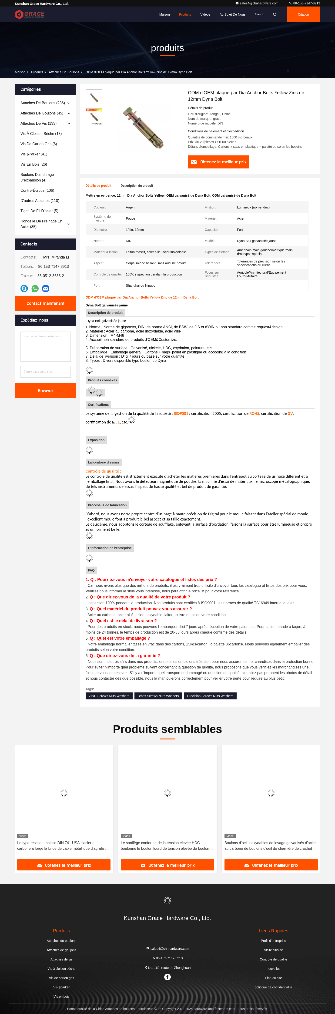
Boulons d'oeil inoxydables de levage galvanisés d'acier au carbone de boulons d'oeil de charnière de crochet (270, 845)
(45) (41, 113)
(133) (38, 123)
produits (37, 72)
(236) (42, 103)
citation (303, 14)
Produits (185, 14)
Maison (164, 14)
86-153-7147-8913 (304, 3)
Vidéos (205, 14)
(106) (37, 190)
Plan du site (273, 978)
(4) (37, 177)
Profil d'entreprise (273, 941)
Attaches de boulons (64, 72)
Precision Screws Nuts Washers (210, 696)
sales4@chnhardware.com (257, 3)
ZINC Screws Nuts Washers (109, 696)
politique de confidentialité (273, 987)
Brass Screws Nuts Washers (158, 696)
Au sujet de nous (232, 14)
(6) (38, 144)
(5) (39, 211)
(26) (33, 164)
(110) (39, 201)
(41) (33, 154)
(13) (41, 134)
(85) (41, 224)
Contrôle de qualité (273, 959)
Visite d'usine (273, 950)
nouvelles (273, 968)
